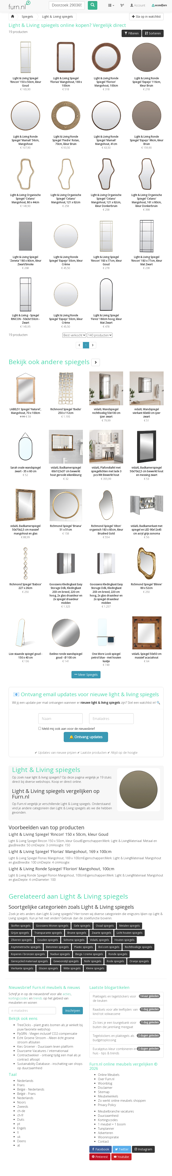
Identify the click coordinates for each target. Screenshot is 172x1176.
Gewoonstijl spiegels (66, 961)
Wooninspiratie (108, 1137)
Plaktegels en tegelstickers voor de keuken (126, 998)
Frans (21, 1085)
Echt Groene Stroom (31, 1038)
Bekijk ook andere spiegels (54, 361)
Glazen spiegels (48, 968)
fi (18, 1132)
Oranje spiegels (139, 961)
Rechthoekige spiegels (138, 947)
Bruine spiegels (76, 933)
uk (18, 1137)
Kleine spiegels (95, 968)
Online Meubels (108, 1075)
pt (18, 1124)
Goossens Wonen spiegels (52, 925)
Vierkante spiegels (22, 968)
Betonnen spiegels (57, 947)
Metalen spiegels (129, 925)
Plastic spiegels (83, 947)
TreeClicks (24, 1025)
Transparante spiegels (48, 933)
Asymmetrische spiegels (25, 947)
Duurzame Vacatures (31, 1051)
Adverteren (105, 1133)
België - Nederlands (30, 1089)
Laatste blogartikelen (109, 987)
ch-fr (20, 1115)
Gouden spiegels (47, 940)
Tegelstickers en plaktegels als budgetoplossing (126, 1038)
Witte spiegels (72, 968)
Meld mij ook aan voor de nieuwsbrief (66, 729)
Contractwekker (28, 1055)
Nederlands (25, 1081)
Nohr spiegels (92, 961)
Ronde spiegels (117, 954)
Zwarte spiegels (101, 933)
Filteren (131, 33)
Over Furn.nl (106, 1079)
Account (137, 5)
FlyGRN (22, 1034)
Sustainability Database (33, 1064)
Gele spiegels (82, 925)
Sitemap (104, 1092)
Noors (21, 1102)
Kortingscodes (108, 1120)
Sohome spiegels (74, 940)
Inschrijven (72, 1010)
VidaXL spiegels (99, 940)
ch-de (21, 1111)
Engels (21, 1128)
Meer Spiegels (86, 675)
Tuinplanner (106, 1128)
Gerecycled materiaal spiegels (29, 961)
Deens (21, 1141)
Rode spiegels (115, 961)
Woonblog (105, 1083)
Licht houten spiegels (129, 933)
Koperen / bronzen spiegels (28, 954)
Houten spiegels (124, 940)
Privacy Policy (107, 1105)
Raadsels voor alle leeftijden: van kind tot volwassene (126, 1011)
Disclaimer (105, 1088)
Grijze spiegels (20, 933)
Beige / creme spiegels (89, 954)
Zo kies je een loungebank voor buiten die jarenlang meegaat (126, 1025)
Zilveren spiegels (21, 940)
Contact (103, 1141)
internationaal (58, 1051)
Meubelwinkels (108, 1096)
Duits (20, 1119)
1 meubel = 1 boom (112, 1124)
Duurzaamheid (108, 1116)
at (18, 1145)
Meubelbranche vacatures (116, 1111)
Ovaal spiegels (105, 925)
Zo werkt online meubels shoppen (122, 1100)
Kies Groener (26, 1046)
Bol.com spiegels (108, 947)
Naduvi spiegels (60, 954)
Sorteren (153, 33)
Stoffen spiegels (20, 925)
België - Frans (26, 1094)
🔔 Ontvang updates (85, 737)
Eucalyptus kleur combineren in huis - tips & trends (126, 1051)
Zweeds (22, 1107)
